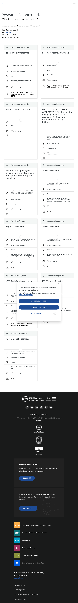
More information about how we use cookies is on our (37, 294)
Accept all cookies (39, 301)
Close (59, 284)
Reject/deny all (39, 307)
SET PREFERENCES (37, 314)
